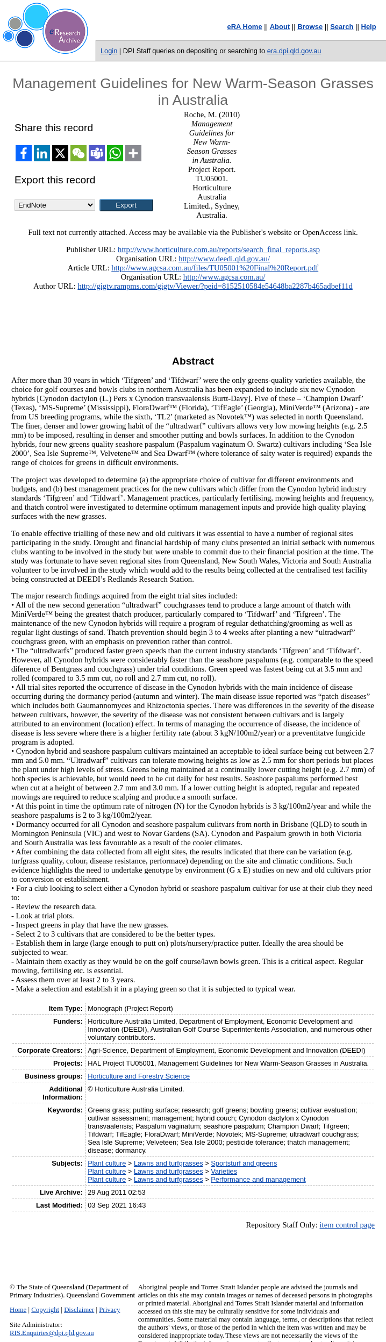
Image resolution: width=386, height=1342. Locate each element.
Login (109, 51)
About (280, 27)
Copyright (45, 1310)
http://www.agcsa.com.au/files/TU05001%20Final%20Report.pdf (214, 267)
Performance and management (258, 1179)
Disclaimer (79, 1310)
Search (341, 27)
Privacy (109, 1310)
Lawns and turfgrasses (168, 1163)
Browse (310, 27)
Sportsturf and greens (244, 1163)
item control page (347, 1224)
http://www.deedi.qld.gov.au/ (224, 258)
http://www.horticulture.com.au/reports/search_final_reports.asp (219, 249)
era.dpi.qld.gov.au (294, 51)
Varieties (224, 1171)
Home (18, 1310)
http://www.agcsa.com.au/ (224, 277)
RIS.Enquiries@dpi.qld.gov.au (52, 1333)
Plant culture (107, 1163)
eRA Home (244, 27)
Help (368, 27)
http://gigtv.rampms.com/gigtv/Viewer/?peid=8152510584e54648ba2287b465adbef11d (214, 286)
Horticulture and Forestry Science (139, 1076)
